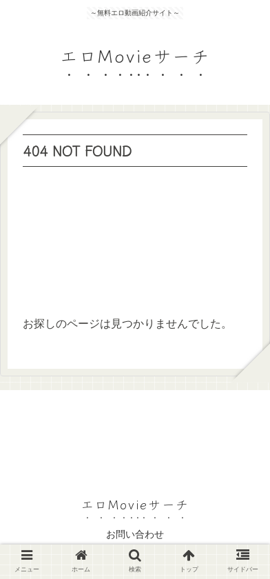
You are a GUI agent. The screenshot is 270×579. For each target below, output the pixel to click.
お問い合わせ (135, 534)
